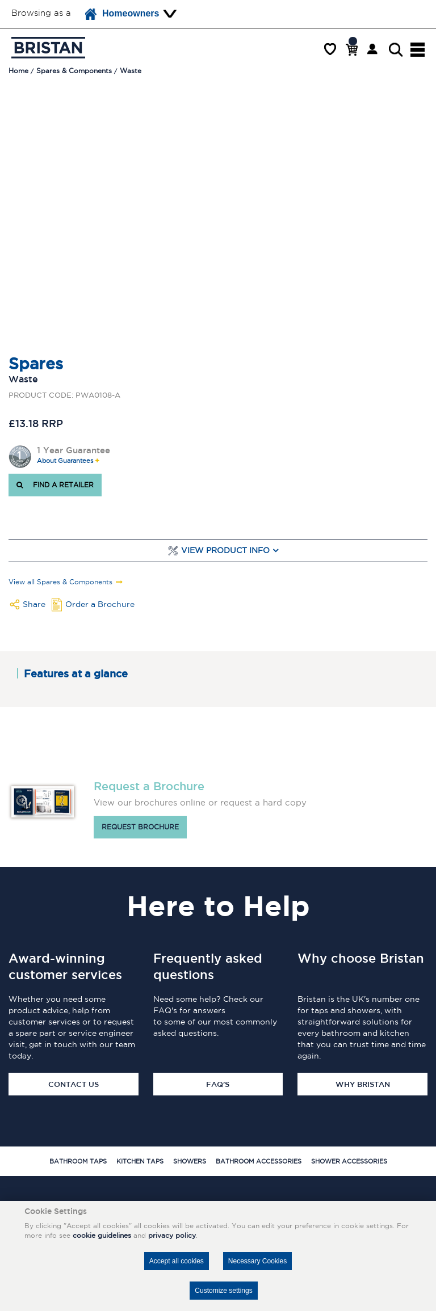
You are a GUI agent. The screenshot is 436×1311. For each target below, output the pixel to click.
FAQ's (217, 1084)
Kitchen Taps (140, 1161)
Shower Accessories (349, 1161)
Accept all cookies (176, 1261)
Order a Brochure (100, 604)
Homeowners (122, 14)
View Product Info (225, 550)
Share (34, 604)
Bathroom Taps (78, 1161)
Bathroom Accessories (258, 1161)
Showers (189, 1161)
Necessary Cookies (257, 1261)
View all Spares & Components (60, 582)
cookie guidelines (102, 1235)
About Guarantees (65, 461)
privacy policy (172, 1235)
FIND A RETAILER (55, 484)
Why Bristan (363, 1084)
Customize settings (223, 1291)
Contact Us (73, 1084)
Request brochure (140, 827)
